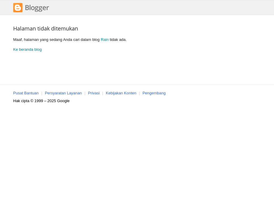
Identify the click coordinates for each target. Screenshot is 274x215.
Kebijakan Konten (121, 93)
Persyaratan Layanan (63, 93)
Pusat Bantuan (26, 93)
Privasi (94, 93)
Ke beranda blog (27, 49)
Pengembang (153, 93)
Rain (105, 39)
